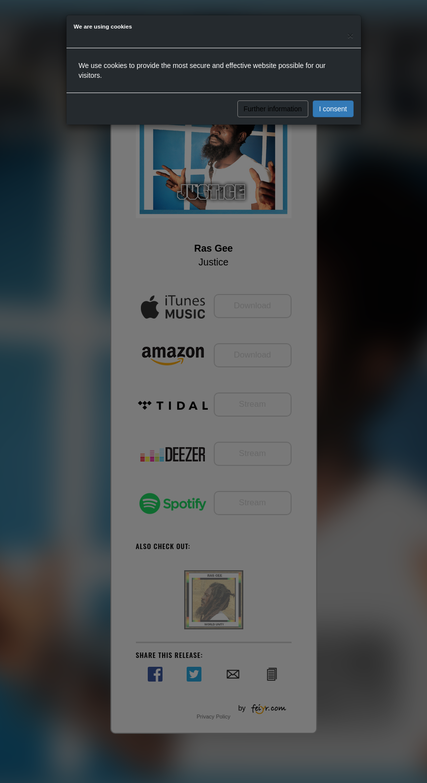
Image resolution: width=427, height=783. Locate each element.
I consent (333, 109)
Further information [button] (273, 109)
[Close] (350, 35)
